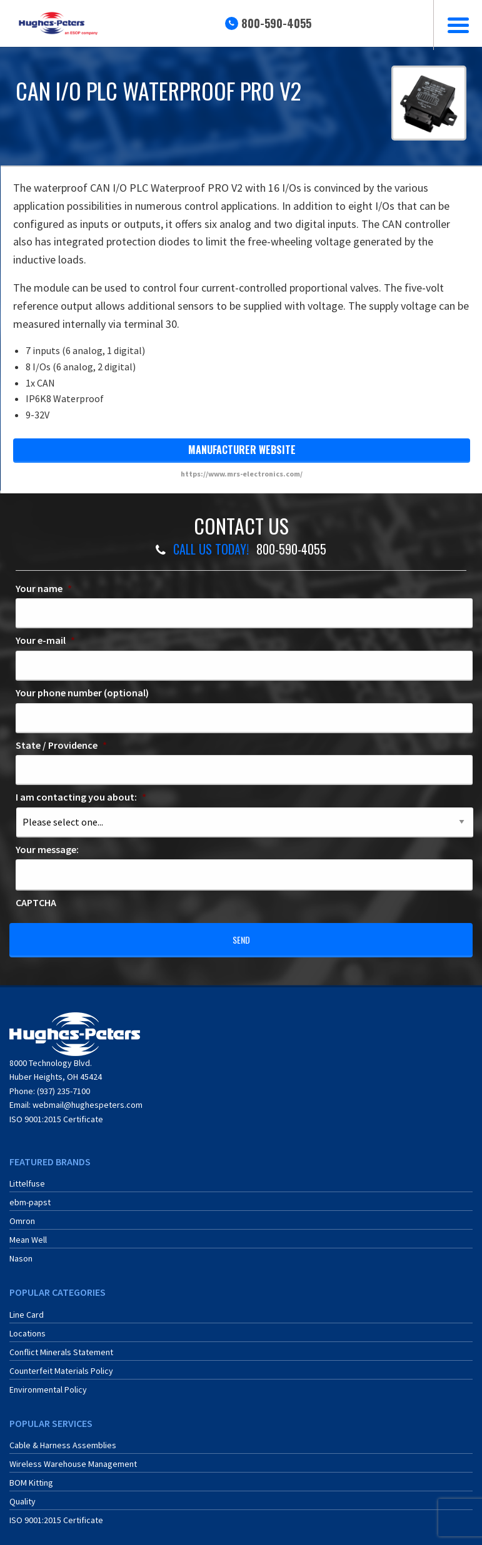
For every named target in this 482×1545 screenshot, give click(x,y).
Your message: (47, 849)
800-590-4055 (276, 23)
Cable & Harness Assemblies (62, 1437)
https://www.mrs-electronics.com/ (242, 473)
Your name (44, 588)
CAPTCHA (36, 902)
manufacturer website (242, 449)
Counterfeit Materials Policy (61, 1362)
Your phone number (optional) (82, 692)
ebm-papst (30, 1194)
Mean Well (28, 1231)
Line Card (26, 1306)
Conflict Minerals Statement (61, 1344)
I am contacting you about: (81, 797)
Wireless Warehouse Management (73, 1455)
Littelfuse (27, 1175)
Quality (22, 1493)
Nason (21, 1250)
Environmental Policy (48, 1381)
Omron (22, 1212)
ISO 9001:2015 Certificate (56, 1111)
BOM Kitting (31, 1474)
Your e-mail (45, 640)
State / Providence (61, 745)
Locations (27, 1325)
